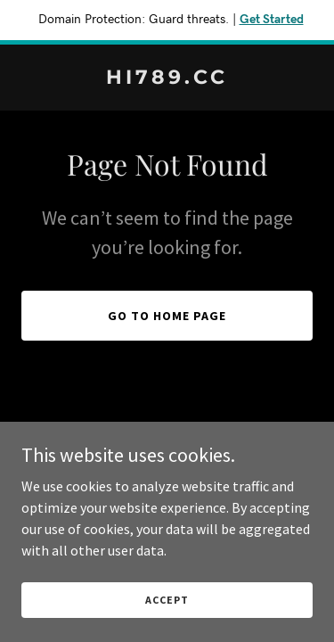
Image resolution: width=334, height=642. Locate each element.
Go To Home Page (167, 316)
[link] (167, 78)
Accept (166, 599)
